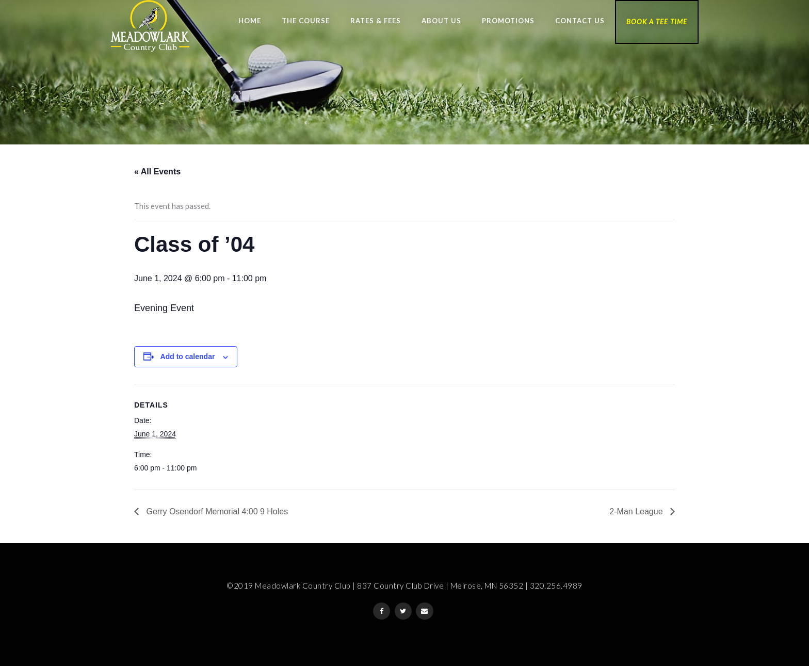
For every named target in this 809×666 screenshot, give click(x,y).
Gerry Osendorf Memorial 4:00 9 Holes (216, 511)
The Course (306, 21)
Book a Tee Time (656, 22)
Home (249, 21)
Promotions (508, 21)
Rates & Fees (375, 21)
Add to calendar (187, 356)
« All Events (157, 171)
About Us (441, 21)
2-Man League (637, 511)
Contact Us (580, 21)
